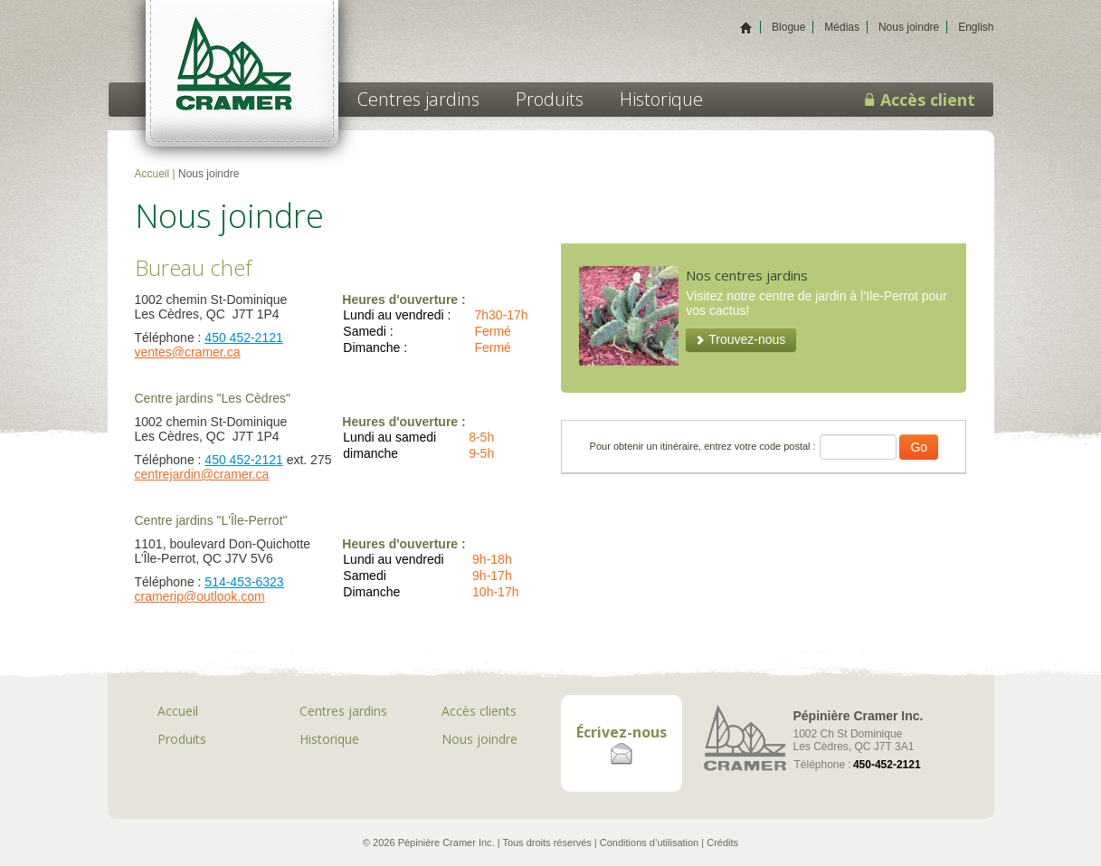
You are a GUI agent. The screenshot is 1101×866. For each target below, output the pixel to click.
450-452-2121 (887, 764)
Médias (841, 27)
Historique (661, 99)
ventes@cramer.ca (188, 352)
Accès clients (479, 710)
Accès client (920, 99)
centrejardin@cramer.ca (202, 474)
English (975, 27)
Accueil (152, 173)
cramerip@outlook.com (200, 596)
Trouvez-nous (746, 339)
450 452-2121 (243, 337)
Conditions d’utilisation (649, 842)
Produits (550, 99)
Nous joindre (908, 27)
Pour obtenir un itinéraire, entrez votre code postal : (703, 446)
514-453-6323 (243, 582)
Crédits (722, 842)
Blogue (788, 27)
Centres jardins (418, 99)
